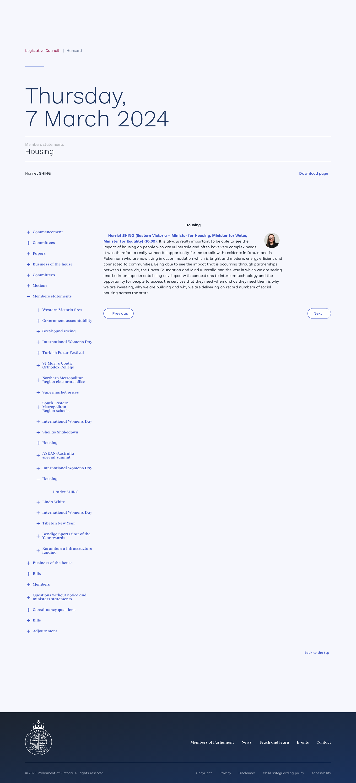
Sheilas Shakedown (60, 432)
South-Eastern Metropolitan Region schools (56, 407)
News (246, 742)
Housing (49, 443)
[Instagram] (296, 753)
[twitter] (275, 753)
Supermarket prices (60, 392)
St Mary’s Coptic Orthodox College (58, 365)
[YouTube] (317, 753)
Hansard (74, 50)
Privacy (225, 773)
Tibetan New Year (58, 523)
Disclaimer (246, 773)
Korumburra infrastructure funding (67, 550)
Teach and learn (274, 742)
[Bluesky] (328, 753)
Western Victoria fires (62, 310)
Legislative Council (42, 50)
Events (303, 742)
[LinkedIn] (286, 753)
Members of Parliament (212, 742)
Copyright (204, 773)
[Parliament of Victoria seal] (38, 737)
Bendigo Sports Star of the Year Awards (66, 536)
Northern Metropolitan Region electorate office (63, 380)
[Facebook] (307, 753)
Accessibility (321, 773)
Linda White (53, 502)
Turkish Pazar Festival (63, 353)
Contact (324, 742)
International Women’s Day (67, 342)
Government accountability (67, 321)
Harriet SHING (66, 492)
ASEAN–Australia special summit (58, 455)
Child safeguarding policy (283, 773)
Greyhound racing (59, 331)
